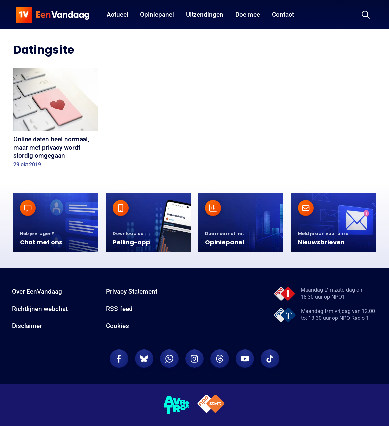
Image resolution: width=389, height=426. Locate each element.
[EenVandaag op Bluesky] (144, 358)
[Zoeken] (366, 15)
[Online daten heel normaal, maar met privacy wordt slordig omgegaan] (55, 120)
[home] (52, 15)
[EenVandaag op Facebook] (119, 358)
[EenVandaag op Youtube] (245, 358)
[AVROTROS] (176, 405)
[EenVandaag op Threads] (219, 358)
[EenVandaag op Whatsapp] (169, 358)
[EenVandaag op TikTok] (270, 358)
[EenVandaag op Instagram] (194, 358)
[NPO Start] (211, 404)
